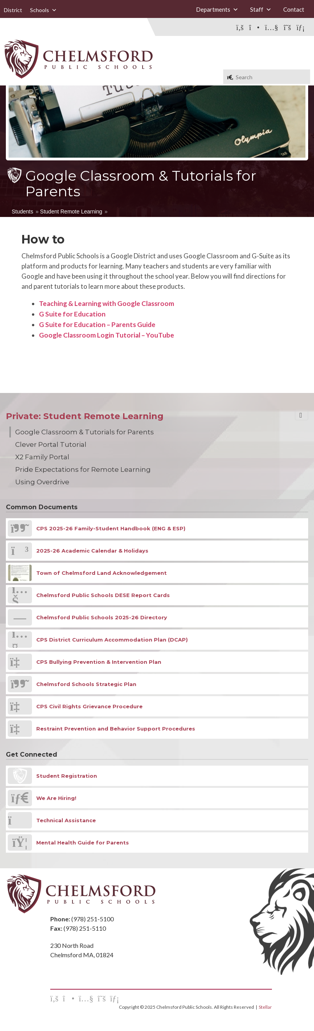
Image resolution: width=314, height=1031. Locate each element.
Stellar (265, 1007)
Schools (43, 10)
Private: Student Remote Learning (85, 416)
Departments (217, 9)
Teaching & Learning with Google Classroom (106, 303)
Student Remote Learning (71, 211)
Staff (261, 9)
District (13, 10)
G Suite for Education (72, 314)
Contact (293, 9)
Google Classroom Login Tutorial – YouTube (106, 335)
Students (22, 211)
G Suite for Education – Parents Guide (97, 324)
